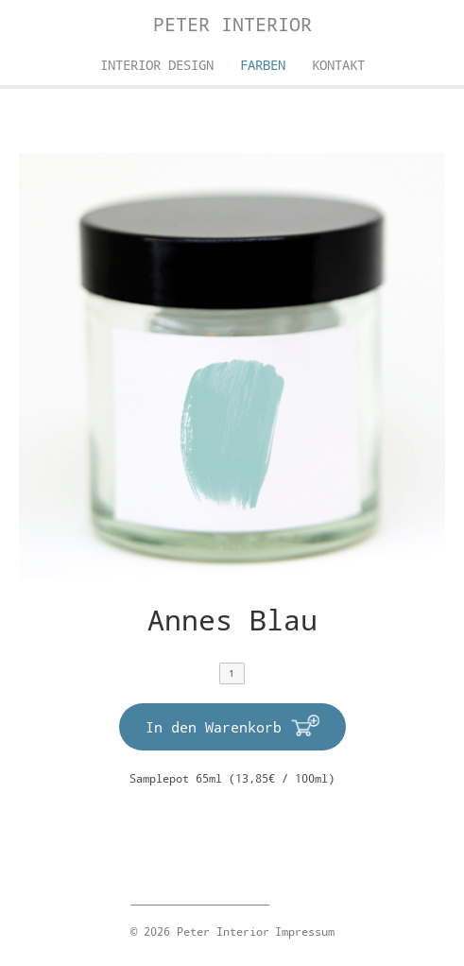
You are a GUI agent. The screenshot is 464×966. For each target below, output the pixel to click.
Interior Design (157, 65)
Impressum (305, 931)
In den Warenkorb (214, 726)
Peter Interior (232, 23)
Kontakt (338, 65)
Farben (262, 65)
